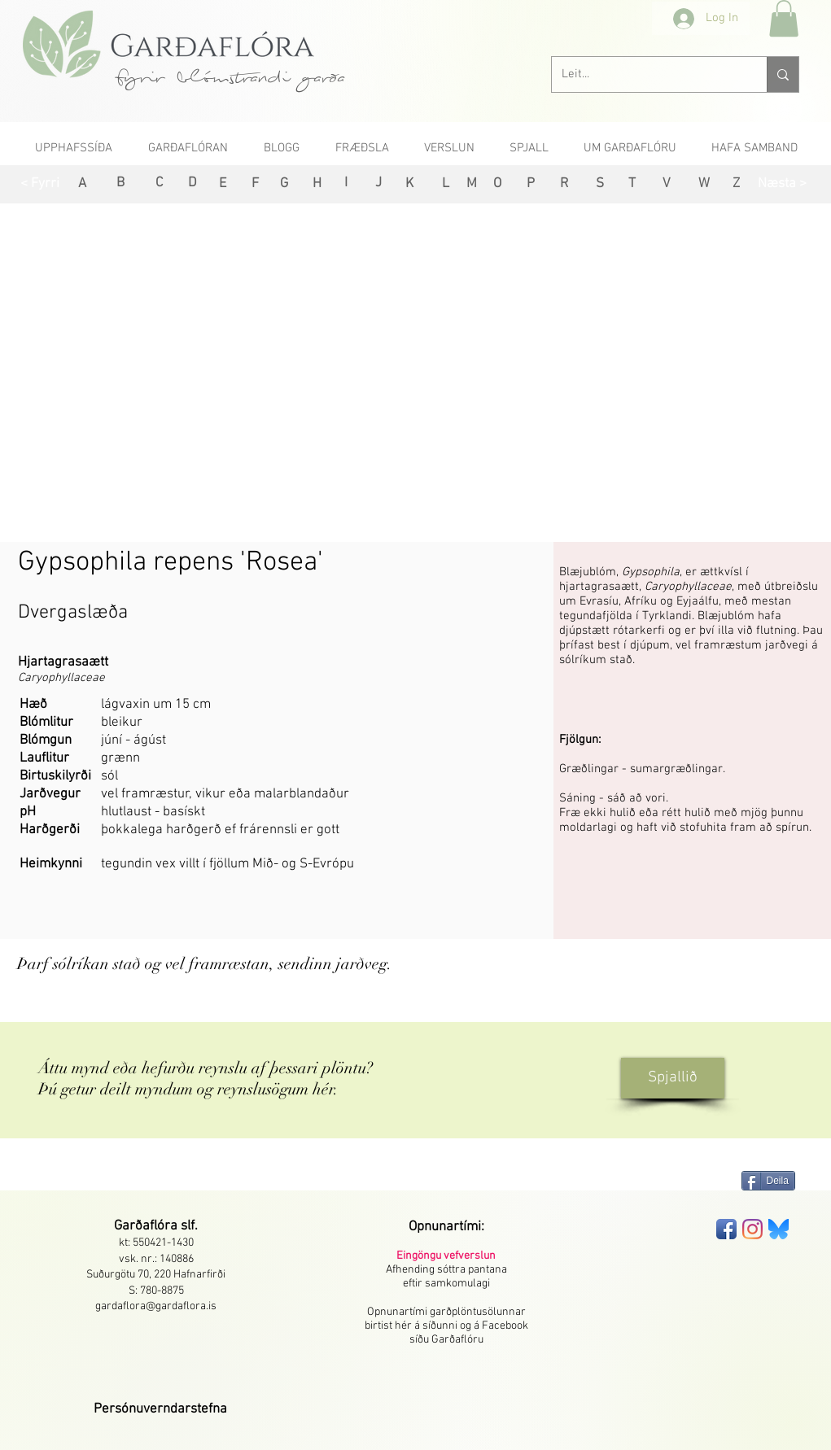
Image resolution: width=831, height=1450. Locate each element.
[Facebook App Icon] (726, 1229)
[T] (632, 184)
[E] (222, 184)
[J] (379, 183)
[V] (667, 184)
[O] (498, 184)
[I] (346, 183)
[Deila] (768, 1180)
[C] (159, 183)
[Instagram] (752, 1229)
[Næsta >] (782, 184)
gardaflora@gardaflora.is (155, 1306)
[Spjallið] (672, 1078)
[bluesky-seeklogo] (778, 1229)
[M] (472, 184)
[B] (121, 183)
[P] (531, 184)
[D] (192, 183)
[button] (783, 18)
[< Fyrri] (40, 184)
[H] (317, 184)
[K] (410, 184)
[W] (704, 184)
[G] (284, 184)
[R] (564, 184)
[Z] (736, 184)
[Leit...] (647, 74)
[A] (82, 184)
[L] (445, 184)
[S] (600, 184)
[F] (255, 184)
